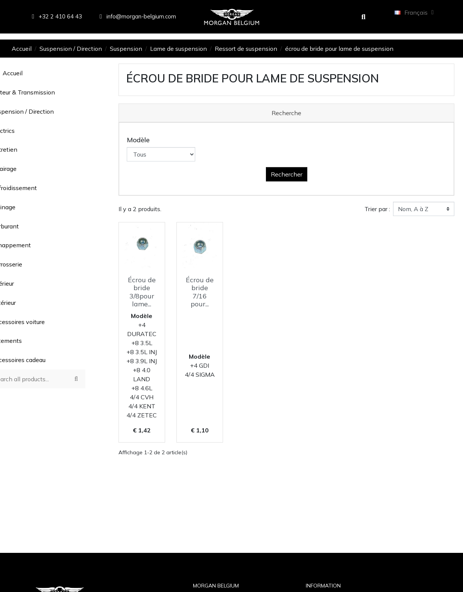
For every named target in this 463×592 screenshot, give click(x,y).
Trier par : (377, 209)
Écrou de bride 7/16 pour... (200, 292)
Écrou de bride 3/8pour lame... (142, 292)
